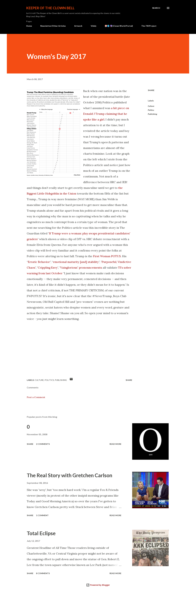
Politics (151, 110)
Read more (115, 444)
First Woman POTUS (107, 256)
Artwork (78, 26)
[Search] (156, 8)
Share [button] (151, 90)
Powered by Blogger (98, 585)
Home (29, 26)
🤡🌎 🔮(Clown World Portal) (119, 26)
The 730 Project (148, 26)
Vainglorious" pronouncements (81, 267)
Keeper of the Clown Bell (50, 8)
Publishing (152, 114)
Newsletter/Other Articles (53, 26)
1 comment (42, 515)
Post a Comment (36, 397)
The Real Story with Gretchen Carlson (69, 475)
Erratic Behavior (39, 262)
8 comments (43, 573)
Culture (151, 106)
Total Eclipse (41, 533)
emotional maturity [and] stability (76, 262)
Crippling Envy (48, 267)
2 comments (43, 444)
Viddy (93, 26)
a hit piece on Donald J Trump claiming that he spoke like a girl (106, 113)
